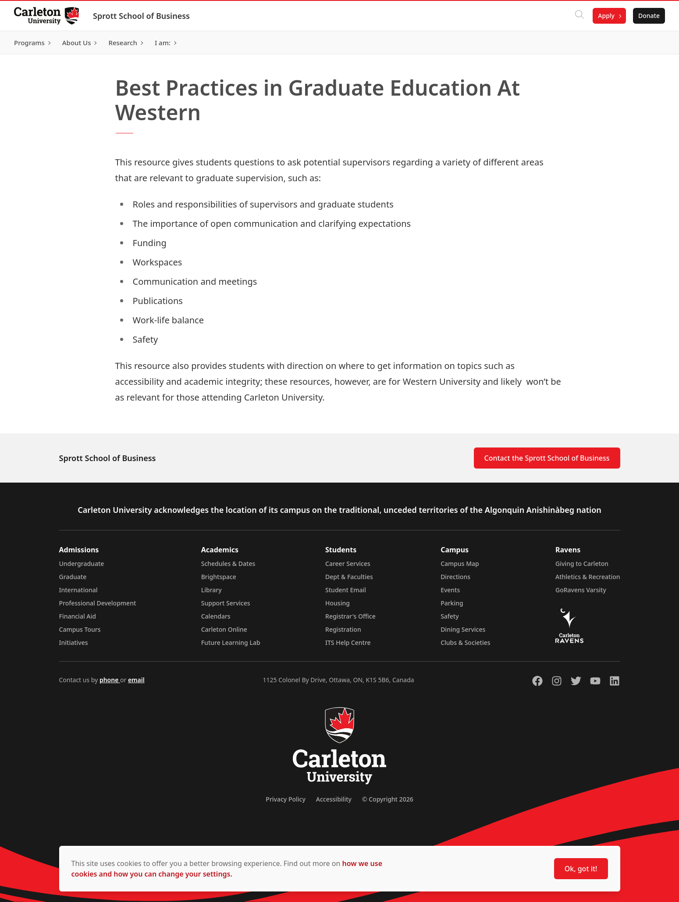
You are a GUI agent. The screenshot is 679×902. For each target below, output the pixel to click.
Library (211, 590)
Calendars (216, 616)
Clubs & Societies (465, 642)
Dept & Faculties (349, 577)
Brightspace (218, 577)
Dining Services (463, 629)
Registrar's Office (350, 616)
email (136, 680)
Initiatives (73, 642)
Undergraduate (81, 563)
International (78, 590)
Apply (606, 15)
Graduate (73, 577)
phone (110, 680)
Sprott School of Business (141, 16)
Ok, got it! (581, 868)
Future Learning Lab (230, 642)
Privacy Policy (285, 799)
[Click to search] (579, 16)
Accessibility (334, 799)
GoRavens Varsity (580, 590)
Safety (450, 616)
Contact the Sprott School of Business (547, 458)
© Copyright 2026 (387, 799)
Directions (455, 577)
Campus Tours (80, 629)
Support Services (225, 603)
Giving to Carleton (581, 563)
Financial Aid (77, 616)
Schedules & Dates (228, 563)
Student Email (345, 590)
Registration (343, 629)
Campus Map (460, 563)
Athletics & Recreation (587, 577)
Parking (452, 603)
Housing (337, 603)
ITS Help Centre (348, 642)
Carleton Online (224, 629)
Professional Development (97, 603)
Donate (649, 15)
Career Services (347, 563)
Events (450, 590)
